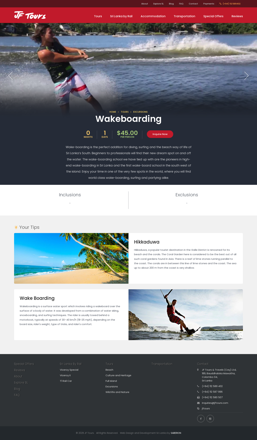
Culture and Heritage (118, 375)
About (144, 3)
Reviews (237, 16)
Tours (98, 16)
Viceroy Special (69, 369)
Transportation (184, 16)
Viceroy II (65, 375)
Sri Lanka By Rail (71, 364)
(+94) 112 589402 (230, 3)
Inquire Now (160, 134)
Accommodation (153, 16)
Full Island (111, 381)
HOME (112, 111)
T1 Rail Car (66, 381)
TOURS (124, 111)
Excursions (112, 386)
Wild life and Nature (117, 392)
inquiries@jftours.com (215, 403)
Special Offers (213, 16)
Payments (208, 3)
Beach (109, 369)
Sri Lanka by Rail (121, 16)
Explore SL (158, 3)
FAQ (181, 3)
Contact (193, 3)
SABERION (176, 433)
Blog (171, 3)
